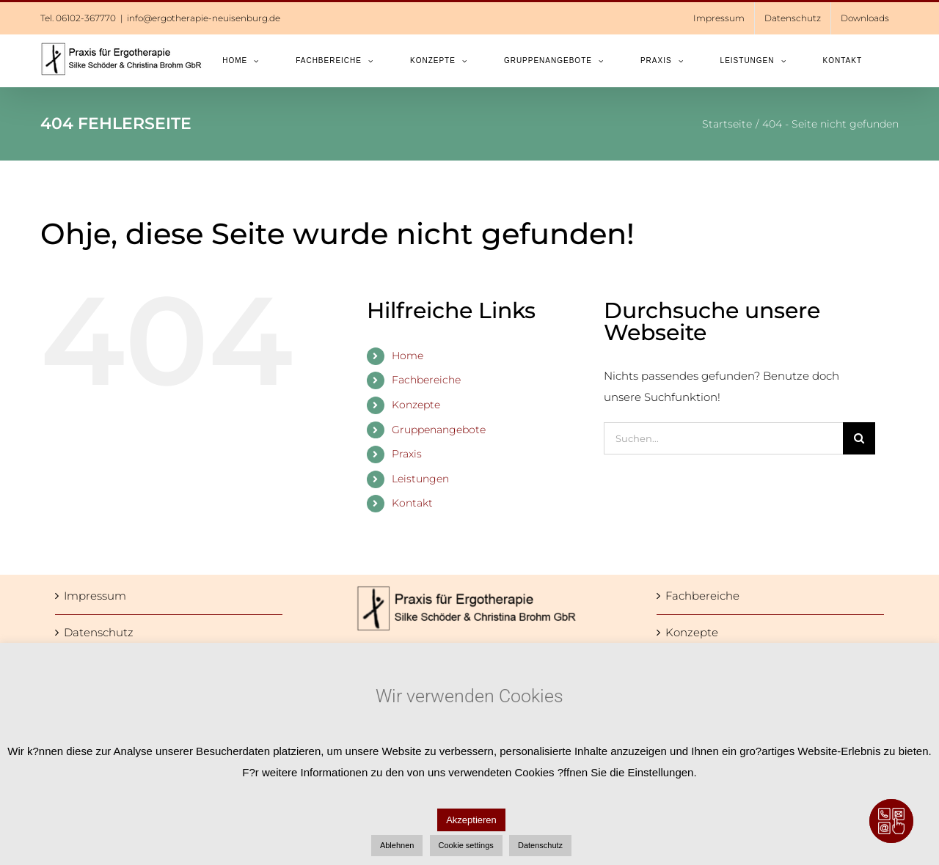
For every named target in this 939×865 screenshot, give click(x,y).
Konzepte (416, 404)
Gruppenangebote (439, 429)
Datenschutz (99, 632)
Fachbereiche (426, 379)
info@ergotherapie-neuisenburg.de (203, 17)
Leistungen (420, 478)
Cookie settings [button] (466, 845)
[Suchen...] (723, 438)
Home (407, 355)
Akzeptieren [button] (471, 819)
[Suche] (859, 438)
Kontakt (412, 502)
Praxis (407, 453)
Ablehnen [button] (397, 845)
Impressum (95, 596)
